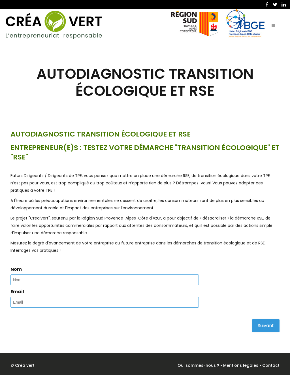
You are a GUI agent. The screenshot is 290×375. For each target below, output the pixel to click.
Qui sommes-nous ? (198, 365)
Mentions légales (240, 365)
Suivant (266, 325)
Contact (271, 365)
